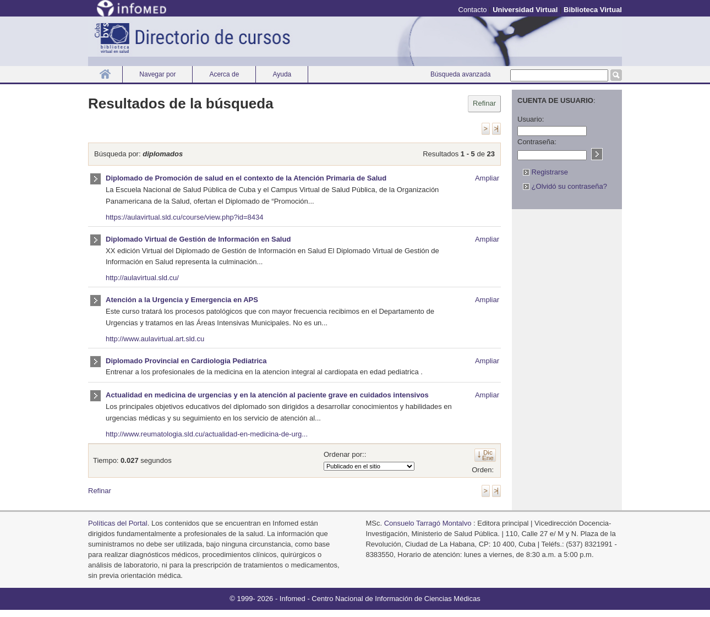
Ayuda (281, 74)
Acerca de (224, 74)
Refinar (484, 103)
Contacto (472, 10)
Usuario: (530, 119)
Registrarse (545, 172)
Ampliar (487, 178)
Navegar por (157, 74)
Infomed (292, 598)
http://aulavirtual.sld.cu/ (142, 278)
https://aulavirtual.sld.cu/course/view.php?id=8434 (185, 217)
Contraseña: (536, 142)
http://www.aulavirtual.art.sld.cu (155, 339)
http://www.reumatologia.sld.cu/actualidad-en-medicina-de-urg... (207, 434)
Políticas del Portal (118, 523)
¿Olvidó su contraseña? (565, 186)
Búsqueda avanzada (460, 74)
